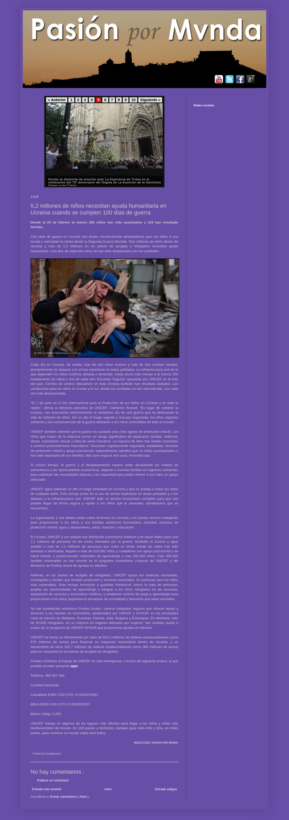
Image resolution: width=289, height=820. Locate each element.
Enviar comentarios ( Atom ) (69, 797)
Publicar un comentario (53, 780)
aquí (74, 666)
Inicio (108, 789)
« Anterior (57, 100)
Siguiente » (150, 100)
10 (133, 100)
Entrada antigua (166, 789)
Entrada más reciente (46, 789)
